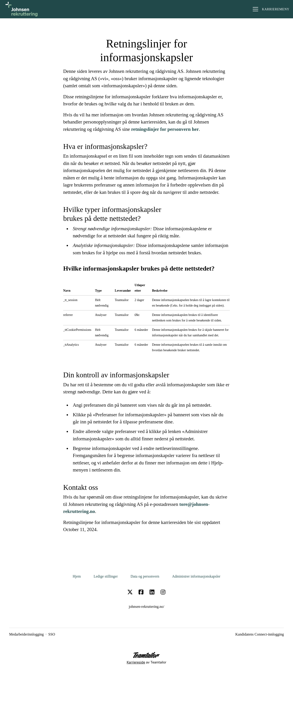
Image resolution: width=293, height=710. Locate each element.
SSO (51, 634)
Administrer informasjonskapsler (196, 576)
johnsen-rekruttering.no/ (146, 607)
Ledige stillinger (106, 576)
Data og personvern (144, 576)
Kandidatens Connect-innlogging (259, 634)
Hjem (77, 576)
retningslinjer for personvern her (165, 129)
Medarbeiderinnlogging (26, 634)
